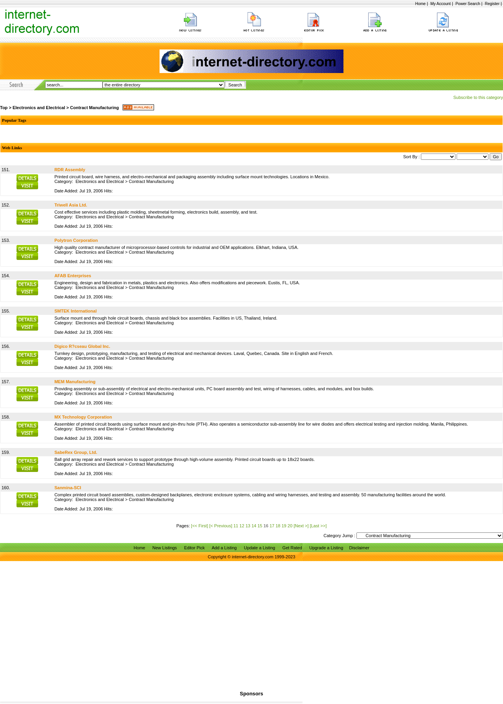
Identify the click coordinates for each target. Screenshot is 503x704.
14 (254, 525)
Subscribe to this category (478, 97)
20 (290, 525)
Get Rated (292, 547)
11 (235, 525)
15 (259, 525)
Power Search (467, 4)
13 (248, 525)
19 (284, 525)
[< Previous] (220, 525)
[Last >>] (318, 525)
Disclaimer (359, 547)
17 (272, 525)
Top (3, 107)
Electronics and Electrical (39, 107)
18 (277, 525)
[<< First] (199, 525)
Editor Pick (194, 547)
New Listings (164, 547)
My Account (440, 4)
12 (241, 525)
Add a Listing (224, 547)
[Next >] (301, 525)
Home (420, 4)
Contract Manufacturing (94, 107)
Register (492, 4)
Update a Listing (259, 547)
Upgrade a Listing (326, 547)
